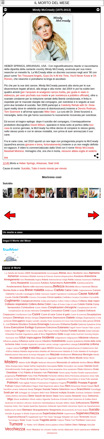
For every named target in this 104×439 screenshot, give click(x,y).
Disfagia (79, 318)
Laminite (41, 344)
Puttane (17, 386)
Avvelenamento (14, 286)
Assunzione (35, 283)
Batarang (48, 287)
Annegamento (12, 279)
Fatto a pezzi (94, 327)
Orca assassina (55, 369)
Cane (37, 294)
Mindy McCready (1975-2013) (52, 9)
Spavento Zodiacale (47, 406)
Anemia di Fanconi (45, 276)
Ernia (98, 324)
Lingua (9, 348)
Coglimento (12, 300)
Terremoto (84, 416)
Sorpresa (8, 406)
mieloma (95, 429)
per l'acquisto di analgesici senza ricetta (43, 92)
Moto (97, 362)
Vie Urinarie (45, 429)
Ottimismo (87, 369)
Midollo (26, 358)
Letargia (74, 344)
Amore (32, 276)
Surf (41, 417)
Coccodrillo (94, 297)
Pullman (9, 386)
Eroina (7, 327)
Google (67, 334)
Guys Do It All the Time (56, 75)
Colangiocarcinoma (30, 301)
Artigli (64, 280)
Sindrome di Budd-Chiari (62, 399)
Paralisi (74, 373)
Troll (73, 420)
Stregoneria (55, 409)
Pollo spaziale (92, 379)
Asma (13, 282)
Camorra (10, 294)
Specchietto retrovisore (67, 406)
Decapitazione (94, 314)
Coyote (73, 311)
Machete (58, 348)
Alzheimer (13, 276)
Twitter (30, 425)
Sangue (38, 389)
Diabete (70, 317)
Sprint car (82, 406)
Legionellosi (64, 344)
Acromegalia (52, 273)
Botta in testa (17, 290)
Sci (29, 393)
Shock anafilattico (21, 399)
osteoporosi (52, 433)
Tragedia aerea (47, 420)
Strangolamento (41, 409)
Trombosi (80, 420)
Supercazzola (36, 413)
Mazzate (55, 354)
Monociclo (51, 362)
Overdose (11, 372)
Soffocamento (83, 402)
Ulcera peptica (51, 425)
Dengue (35, 318)
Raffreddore (26, 386)
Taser (50, 417)
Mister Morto (89, 358)
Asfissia (96, 279)
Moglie (34, 362)
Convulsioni (56, 310)
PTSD (20, 373)
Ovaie (96, 369)
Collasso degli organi (88, 301)
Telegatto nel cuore (70, 417)
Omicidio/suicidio (12, 369)
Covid (66, 310)
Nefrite (33, 366)
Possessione (43, 383)
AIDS (28, 273)
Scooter (71, 392)
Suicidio (25, 168)
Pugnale (92, 382)
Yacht (76, 429)
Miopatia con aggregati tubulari (50, 358)
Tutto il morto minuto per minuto (49, 168)
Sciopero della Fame (40, 393)
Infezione (83, 337)
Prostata (82, 382)
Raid (41, 386)
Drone (97, 321)
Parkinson (21, 375)
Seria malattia (65, 396)
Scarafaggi (96, 389)
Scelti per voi (11, 392)
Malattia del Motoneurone (51, 351)
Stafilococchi (10, 410)
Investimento (59, 341)
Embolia (33, 324)
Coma (89, 304)
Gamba (81, 330)
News (60, 366)
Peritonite (43, 375)
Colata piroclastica (49, 301)
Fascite (85, 327)
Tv (25, 425)
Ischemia (9, 344)
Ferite (28, 331)
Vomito (61, 429)
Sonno (94, 402)
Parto (30, 376)
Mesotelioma (15, 358)
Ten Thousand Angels (30, 75)
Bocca (94, 286)
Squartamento (93, 406)
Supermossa (69, 413)
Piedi (45, 379)
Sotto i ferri (18, 406)
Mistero (11, 362)
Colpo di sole (71, 304)
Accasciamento (38, 273)
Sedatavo (88, 393)
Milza (33, 358)
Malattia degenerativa (29, 351)
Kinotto (24, 344)
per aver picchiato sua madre (32, 95)
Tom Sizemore (12, 111)
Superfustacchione (53, 413)
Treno (67, 420)
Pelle (35, 376)
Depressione (59, 317)
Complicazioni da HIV (86, 307)
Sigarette (46, 399)
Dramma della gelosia (84, 321)
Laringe (55, 344)
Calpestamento (85, 290)
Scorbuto (80, 393)
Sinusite (59, 403)
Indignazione (72, 338)
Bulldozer (49, 290)
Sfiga (10, 399)
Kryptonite (32, 344)
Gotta (73, 334)
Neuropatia (52, 366)
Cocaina (75, 297)
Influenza (94, 337)
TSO (45, 417)
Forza (49, 331)
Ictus (22, 337)
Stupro (85, 410)
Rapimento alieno (51, 386)
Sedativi (96, 393)
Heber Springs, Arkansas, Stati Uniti (39, 163)
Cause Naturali (88, 293)
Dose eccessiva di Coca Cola (60, 321)
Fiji (45, 330)
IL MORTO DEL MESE (51, 3)
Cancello (19, 294)
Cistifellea (66, 297)
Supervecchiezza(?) (18, 416)
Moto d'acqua (12, 366)
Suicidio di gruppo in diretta (17, 413)
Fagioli (72, 327)
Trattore (60, 420)
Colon (48, 304)
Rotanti (90, 386)
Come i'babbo (41, 307)
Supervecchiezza (87, 413)
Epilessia (82, 324)
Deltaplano (8, 318)
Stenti (19, 410)
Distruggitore (18, 321)
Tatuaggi (57, 417)
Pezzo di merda (27, 379)
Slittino (66, 403)
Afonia (62, 273)
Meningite (88, 354)
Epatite (74, 324)
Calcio (68, 290)
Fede (14, 331)
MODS (50, 348)
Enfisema (65, 324)
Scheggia (23, 393)
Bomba (6, 290)
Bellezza (59, 286)
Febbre (8, 331)
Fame (78, 327)
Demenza (18, 317)
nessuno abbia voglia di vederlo (79, 151)
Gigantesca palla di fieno (34, 334)
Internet (38, 341)
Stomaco (27, 409)
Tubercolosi (90, 420)
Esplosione (40, 327)
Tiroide (29, 420)
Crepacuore (9, 314)
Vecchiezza (15, 429)
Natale (26, 366)
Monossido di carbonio (68, 362)
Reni (67, 386)
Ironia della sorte (92, 341)
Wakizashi (68, 429)
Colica (67, 301)
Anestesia (79, 276)
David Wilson (37, 125)
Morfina (83, 362)
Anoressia (29, 279)
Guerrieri (80, 334)
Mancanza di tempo (28, 354)
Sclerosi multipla (58, 392)
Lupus (43, 348)
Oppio (36, 369)
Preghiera (53, 383)
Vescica (36, 429)
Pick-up (39, 379)
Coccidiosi (84, 297)
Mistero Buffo (25, 362)
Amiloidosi (24, 276)
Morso (90, 362)
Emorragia (43, 324)
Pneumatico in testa (76, 379)
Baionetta (39, 287)
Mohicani (42, 362)
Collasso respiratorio (16, 304)
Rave (62, 386)
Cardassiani (72, 294)
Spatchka (34, 406)
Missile (79, 358)
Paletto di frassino (33, 372)
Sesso (84, 396)
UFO (35, 425)
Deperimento (45, 317)
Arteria (44, 279)
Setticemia (93, 395)
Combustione (27, 307)
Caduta (59, 290)
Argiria (38, 280)
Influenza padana (10, 341)
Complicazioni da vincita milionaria (24, 311)
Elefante (14, 324)
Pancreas (52, 372)
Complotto (45, 310)
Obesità (88, 366)
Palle (44, 373)
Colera (61, 301)
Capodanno (61, 294)
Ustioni (68, 424)
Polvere (33, 383)
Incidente (48, 337)
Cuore (36, 314)
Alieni (85, 273)
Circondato (42, 297)
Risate (84, 386)
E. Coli (6, 324)
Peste (16, 379)
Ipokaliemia (78, 341)
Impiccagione (34, 337)
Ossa (80, 369)
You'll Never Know (80, 75)
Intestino (46, 341)
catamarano (84, 429)
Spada (26, 406)
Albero (69, 273)
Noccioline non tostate (74, 366)
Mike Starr (50, 111)
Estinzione (51, 327)
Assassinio (23, 282)
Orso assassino (70, 369)
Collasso (74, 301)
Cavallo (8, 297)
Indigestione (60, 338)
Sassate (46, 389)
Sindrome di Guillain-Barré (85, 399)
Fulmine (64, 330)
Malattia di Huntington (88, 351)
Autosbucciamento (85, 283)
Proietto (72, 382)
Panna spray (64, 373)
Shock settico (36, 399)
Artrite (71, 279)
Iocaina (69, 341)
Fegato (21, 330)
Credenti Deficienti (86, 310)
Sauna (73, 389)
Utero (75, 424)
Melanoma (77, 354)
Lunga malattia (30, 348)
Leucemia (83, 344)
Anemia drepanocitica (63, 276)
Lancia (48, 344)
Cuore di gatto (63, 314)
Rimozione (75, 386)
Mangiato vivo (43, 354)
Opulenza (43, 369)
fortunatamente (52, 144)
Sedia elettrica (12, 396)
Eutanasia (63, 327)
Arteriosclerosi (55, 280)
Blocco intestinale (83, 287)
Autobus (45, 282)
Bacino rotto (29, 286)
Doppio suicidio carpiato (36, 321)
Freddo (56, 331)
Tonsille (35, 420)
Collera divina (36, 304)
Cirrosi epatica (54, 297)
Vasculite (91, 425)
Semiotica (23, 396)
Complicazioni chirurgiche (62, 307)
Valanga (82, 424)
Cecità (15, 297)
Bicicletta (69, 286)
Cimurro (32, 297)
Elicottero (23, 324)
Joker (17, 344)
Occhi (95, 366)
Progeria (62, 383)
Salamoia (23, 389)
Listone (16, 348)
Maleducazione (12, 354)
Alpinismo (94, 273)
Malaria (16, 351)
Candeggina (28, 294)
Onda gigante (27, 369)
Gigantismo (51, 334)
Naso (20, 366)
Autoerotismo (56, 282)
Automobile (70, 282)
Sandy (31, 389)
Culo (29, 314)
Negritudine (41, 366)
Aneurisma (90, 276)
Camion (97, 290)
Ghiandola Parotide (13, 334)
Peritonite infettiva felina (59, 376)
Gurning (88, 334)
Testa (22, 420)
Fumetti (73, 330)
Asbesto (78, 280)
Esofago (29, 327)
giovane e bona (33, 144)
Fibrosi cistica (37, 331)
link (6, 157)
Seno (31, 395)
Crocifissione (21, 314)
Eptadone (91, 324)
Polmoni (12, 382)
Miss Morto (69, 358)
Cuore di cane (48, 314)
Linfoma (94, 344)
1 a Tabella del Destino (14, 273)
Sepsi (55, 395)
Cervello (23, 297)
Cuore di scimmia (78, 314)
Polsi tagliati (24, 383)
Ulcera (41, 424)
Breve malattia (34, 290)
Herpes (95, 334)
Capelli (53, 294)
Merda (96, 354)
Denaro (28, 318)
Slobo (72, 403)
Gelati (88, 331)
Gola (60, 334)
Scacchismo (83, 389)
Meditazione (65, 354)
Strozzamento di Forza (72, 410)
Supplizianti (33, 417)
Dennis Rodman (87, 108)
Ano (22, 280)
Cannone (45, 294)
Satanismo (64, 389)
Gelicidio (95, 331)
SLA (96, 386)
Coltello (81, 304)
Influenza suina (26, 341)
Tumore (16, 424)
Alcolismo (78, 273)
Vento (28, 429)
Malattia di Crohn (70, 351)
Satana (54, 389)
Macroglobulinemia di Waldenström (78, 348)
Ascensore (87, 280)
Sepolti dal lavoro (43, 395)
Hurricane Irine (12, 338)
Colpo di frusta (58, 304)
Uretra (61, 425)
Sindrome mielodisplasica (43, 403)
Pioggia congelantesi (57, 379)
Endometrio (55, 324)
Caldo (75, 290)
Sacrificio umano (10, 389)
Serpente (76, 395)
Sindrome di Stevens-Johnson (18, 403)
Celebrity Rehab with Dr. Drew (78, 105)
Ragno (35, 386)
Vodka (54, 429)
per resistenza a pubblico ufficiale (69, 95)
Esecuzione (17, 327)
